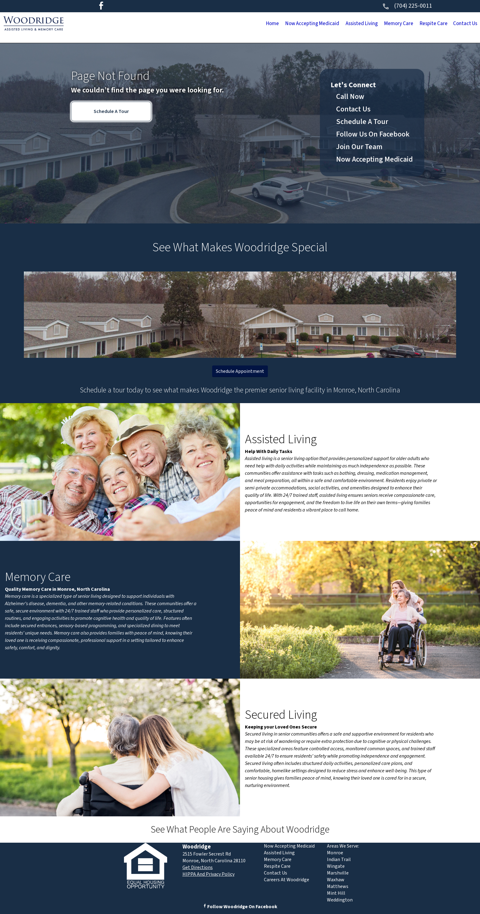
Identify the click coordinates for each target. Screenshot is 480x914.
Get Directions (197, 867)
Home (187, 24)
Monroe (335, 852)
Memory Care (363, 24)
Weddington (340, 900)
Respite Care (412, 24)
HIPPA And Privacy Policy (208, 874)
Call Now (350, 96)
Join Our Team (359, 146)
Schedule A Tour (111, 111)
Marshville (338, 873)
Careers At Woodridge (286, 879)
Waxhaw (335, 879)
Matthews (337, 886)
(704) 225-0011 (407, 6)
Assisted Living (310, 24)
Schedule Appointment (240, 371)
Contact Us (458, 24)
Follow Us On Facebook (373, 134)
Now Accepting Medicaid (242, 24)
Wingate (336, 866)
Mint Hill (336, 893)
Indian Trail (339, 859)
